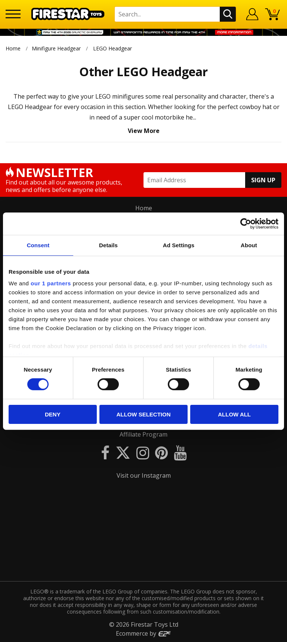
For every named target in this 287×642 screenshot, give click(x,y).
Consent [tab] (38, 245)
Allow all (234, 414)
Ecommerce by (144, 633)
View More (144, 131)
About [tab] (249, 245)
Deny (53, 414)
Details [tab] (108, 245)
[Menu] (13, 14)
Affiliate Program (143, 434)
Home (13, 48)
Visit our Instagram (144, 475)
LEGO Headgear (112, 48)
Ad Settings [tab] (178, 245)
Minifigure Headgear (56, 48)
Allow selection (143, 414)
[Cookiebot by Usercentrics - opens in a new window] (245, 223)
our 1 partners (51, 283)
